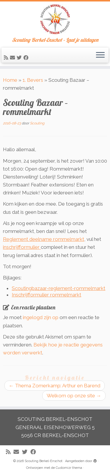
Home (10, 80)
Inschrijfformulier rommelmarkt (46, 295)
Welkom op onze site (74, 396)
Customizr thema (69, 468)
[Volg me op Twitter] (20, 58)
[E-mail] (13, 58)
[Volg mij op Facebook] (26, 58)
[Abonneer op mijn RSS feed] (7, 58)
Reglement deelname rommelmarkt (43, 239)
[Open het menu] (100, 55)
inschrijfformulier (22, 247)
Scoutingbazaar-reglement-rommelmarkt (58, 288)
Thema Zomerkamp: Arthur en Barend (54, 386)
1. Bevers (33, 80)
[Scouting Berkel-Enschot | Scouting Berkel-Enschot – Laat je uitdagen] (55, 19)
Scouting (37, 123)
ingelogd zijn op (40, 317)
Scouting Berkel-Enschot (43, 461)
